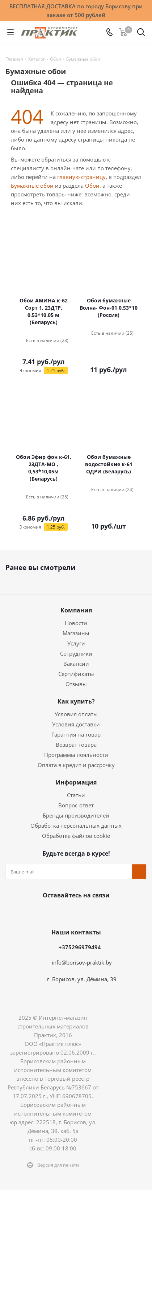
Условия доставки (76, 724)
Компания (76, 610)
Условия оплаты (76, 714)
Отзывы (76, 684)
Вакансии (76, 663)
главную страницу (81, 176)
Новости (76, 623)
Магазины (76, 633)
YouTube (101, 912)
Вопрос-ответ (76, 805)
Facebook (47, 912)
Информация (76, 782)
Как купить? (76, 701)
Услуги (76, 643)
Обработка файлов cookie (76, 835)
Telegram (83, 912)
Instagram (65, 912)
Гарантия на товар (76, 734)
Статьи (76, 795)
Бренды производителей (76, 815)
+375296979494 (80, 947)
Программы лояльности (76, 754)
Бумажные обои (32, 185)
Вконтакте (29, 912)
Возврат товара (76, 744)
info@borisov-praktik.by (82, 962)
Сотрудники (76, 653)
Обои (92, 185)
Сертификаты (76, 673)
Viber (119, 912)
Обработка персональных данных (76, 825)
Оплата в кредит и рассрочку (76, 765)
